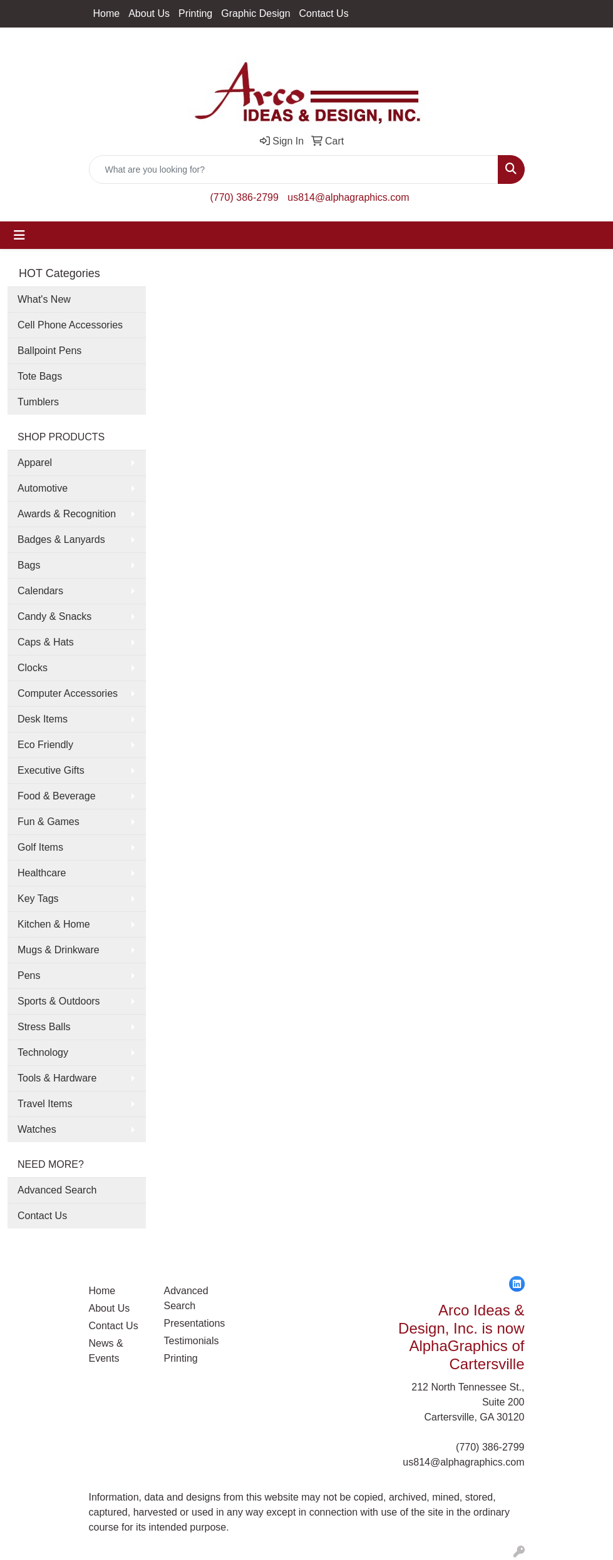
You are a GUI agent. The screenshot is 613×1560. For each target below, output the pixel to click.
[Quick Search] (293, 169)
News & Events (106, 1351)
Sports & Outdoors (59, 1001)
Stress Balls (44, 1026)
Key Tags (38, 898)
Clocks (33, 667)
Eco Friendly (45, 744)
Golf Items (40, 847)
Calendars (40, 590)
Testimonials (191, 1340)
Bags (29, 565)
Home (106, 13)
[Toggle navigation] (19, 235)
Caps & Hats (46, 642)
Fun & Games (49, 821)
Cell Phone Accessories (70, 325)
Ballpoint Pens (49, 350)
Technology (43, 1052)
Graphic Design (255, 13)
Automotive (43, 488)
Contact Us (324, 13)
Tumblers (38, 402)
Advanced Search (57, 1190)
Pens (29, 975)
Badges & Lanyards (61, 539)
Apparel (35, 462)
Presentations (194, 1323)
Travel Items (45, 1103)
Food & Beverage (57, 796)
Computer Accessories (68, 693)
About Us (149, 13)
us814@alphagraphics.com (348, 197)
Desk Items (43, 719)
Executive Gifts (51, 770)
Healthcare (42, 873)
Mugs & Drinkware (59, 950)
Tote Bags (40, 376)
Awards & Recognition (67, 514)
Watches (37, 1129)
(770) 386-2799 (244, 197)
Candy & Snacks (54, 616)
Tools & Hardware (57, 1078)
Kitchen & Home (54, 924)
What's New (44, 299)
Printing (195, 13)
